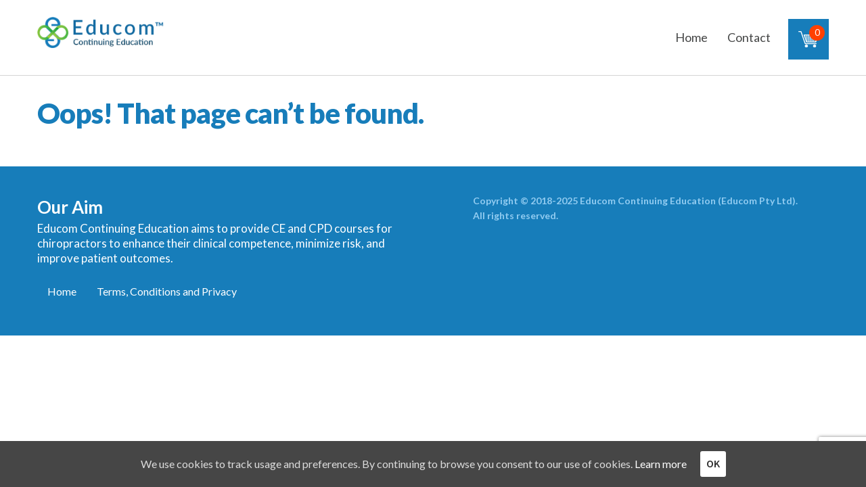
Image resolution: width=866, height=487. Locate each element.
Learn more (661, 463)
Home (691, 37)
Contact (749, 37)
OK (713, 463)
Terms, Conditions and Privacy (167, 291)
